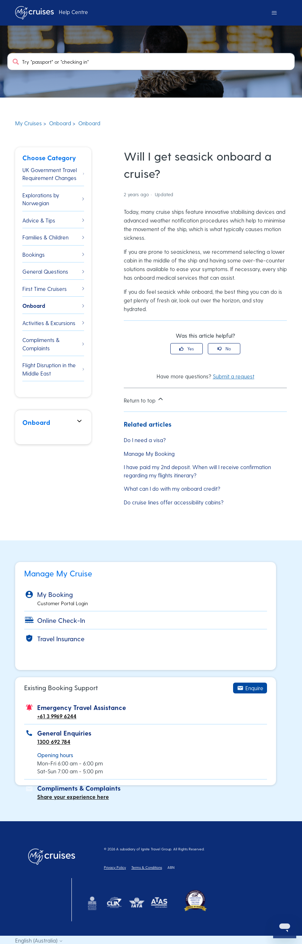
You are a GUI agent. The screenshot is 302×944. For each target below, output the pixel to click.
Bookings (53, 254)
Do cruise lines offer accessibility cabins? (174, 502)
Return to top (144, 399)
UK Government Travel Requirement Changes (53, 174)
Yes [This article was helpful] (190, 348)
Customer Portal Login (62, 603)
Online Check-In (61, 620)
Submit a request (233, 376)
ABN (171, 867)
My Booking (55, 594)
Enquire (250, 688)
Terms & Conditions (146, 867)
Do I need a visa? (145, 440)
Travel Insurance (60, 638)
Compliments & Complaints (53, 344)
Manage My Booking (149, 453)
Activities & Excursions (53, 323)
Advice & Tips (53, 220)
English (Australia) (39, 941)
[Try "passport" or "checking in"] (151, 61)
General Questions (53, 271)
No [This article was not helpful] (228, 348)
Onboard (60, 123)
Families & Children (53, 237)
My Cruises (28, 123)
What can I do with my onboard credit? (172, 488)
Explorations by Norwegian (53, 199)
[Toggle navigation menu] (274, 13)
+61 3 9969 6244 (56, 716)
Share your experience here (73, 797)
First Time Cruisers (53, 289)
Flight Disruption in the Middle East (53, 369)
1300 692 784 (53, 741)
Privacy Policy (115, 867)
